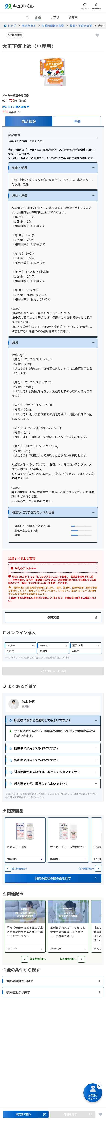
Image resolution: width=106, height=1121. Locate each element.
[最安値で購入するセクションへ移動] (26, 1114)
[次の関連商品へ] (98, 868)
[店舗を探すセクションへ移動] (73, 1114)
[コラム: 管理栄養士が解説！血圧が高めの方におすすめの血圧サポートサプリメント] (25, 926)
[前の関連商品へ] (8, 868)
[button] (53, 168)
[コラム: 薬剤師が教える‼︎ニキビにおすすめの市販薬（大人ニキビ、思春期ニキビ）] (68, 926)
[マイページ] (96, 6)
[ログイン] (85, 6)
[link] (20, 648)
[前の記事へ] (24, 959)
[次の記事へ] (81, 959)
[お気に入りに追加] (97, 35)
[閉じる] (99, 1086)
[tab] (28, 121)
